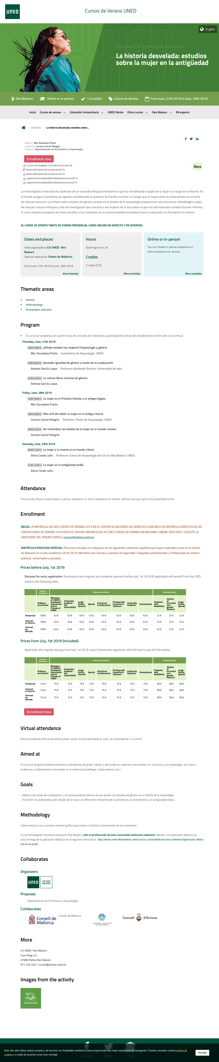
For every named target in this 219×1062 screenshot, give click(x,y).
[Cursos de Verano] (123, 99)
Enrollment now (39, 159)
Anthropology (34, 304)
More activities (132, 274)
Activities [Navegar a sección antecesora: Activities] (36, 128)
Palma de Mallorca (60, 256)
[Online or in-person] (56, 99)
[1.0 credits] (91, 99)
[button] (185, 139)
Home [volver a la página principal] (23, 127)
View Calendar (71, 274)
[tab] (109, 11)
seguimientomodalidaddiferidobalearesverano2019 (52, 178)
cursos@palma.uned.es (78, 537)
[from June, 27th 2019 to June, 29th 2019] (176, 99)
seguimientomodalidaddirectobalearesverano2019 (51, 182)
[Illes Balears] (22, 99)
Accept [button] (202, 1053)
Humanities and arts (38, 309)
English (210, 29)
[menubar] (109, 112)
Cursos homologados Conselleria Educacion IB (49, 165)
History (30, 300)
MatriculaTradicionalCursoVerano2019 (45, 169)
